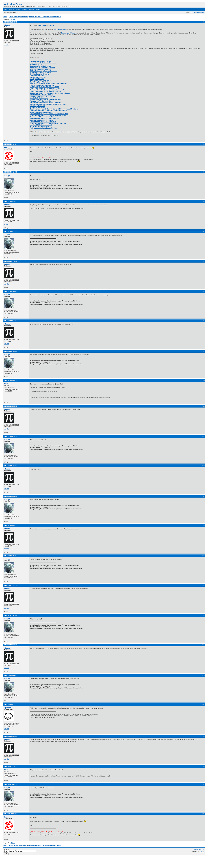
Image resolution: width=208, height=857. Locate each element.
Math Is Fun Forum (13, 4)
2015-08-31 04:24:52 (10, 172)
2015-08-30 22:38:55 (10, 22)
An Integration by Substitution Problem (43, 128)
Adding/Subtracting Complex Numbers (43, 71)
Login (38, 9)
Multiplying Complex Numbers (40, 72)
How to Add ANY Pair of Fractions (41, 94)
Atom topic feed (199, 849)
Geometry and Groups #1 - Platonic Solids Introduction (49, 114)
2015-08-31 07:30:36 (10, 466)
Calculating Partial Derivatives (40, 66)
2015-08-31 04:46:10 (10, 261)
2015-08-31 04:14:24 (10, 144)
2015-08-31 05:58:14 (10, 380)
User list (11, 9)
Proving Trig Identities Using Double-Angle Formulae (48, 83)
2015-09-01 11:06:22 (10, 784)
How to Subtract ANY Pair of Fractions (43, 96)
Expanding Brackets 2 (37, 107)
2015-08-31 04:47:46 (10, 291)
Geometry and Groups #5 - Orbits (41, 120)
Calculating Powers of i (38, 77)
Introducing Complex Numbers (40, 69)
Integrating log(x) (36, 64)
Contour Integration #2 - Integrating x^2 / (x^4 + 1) (47, 90)
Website (6, 45)
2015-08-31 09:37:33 (10, 496)
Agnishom (7, 708)
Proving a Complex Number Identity (42, 85)
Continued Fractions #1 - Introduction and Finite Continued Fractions (54, 109)
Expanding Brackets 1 (37, 106)
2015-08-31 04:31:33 (10, 201)
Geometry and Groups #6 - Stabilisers (43, 121)
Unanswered (200, 12)
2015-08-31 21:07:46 (10, 675)
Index (5, 9)
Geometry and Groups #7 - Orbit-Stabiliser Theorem (48, 123)
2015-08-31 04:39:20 (10, 231)
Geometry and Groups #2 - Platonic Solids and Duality (48, 115)
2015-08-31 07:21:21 (10, 436)
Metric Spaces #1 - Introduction (40, 112)
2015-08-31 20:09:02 (10, 645)
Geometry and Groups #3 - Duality (41, 117)
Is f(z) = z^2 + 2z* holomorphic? (41, 125)
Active (193, 12)
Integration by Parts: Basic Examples (43, 63)
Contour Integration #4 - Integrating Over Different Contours (50, 93)
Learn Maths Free (59, 29)
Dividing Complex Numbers (39, 74)
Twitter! (51, 25)
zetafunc (7, 25)
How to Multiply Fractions (39, 98)
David (6, 384)
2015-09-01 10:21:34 (10, 766)
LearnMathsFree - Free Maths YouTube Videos (45, 16)
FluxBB (202, 851)
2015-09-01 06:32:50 (10, 736)
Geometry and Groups (68, 33)
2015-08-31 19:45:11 (10, 585)
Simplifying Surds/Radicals (39, 82)
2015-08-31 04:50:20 (10, 351)
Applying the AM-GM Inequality (40, 101)
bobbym (7, 175)
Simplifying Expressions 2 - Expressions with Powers (48, 104)
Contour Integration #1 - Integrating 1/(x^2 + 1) (46, 88)
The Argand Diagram (37, 79)
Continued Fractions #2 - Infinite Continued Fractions (48, 110)
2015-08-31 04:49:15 (10, 321)
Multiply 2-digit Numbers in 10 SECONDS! (44, 87)
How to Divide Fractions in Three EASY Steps (45, 99)
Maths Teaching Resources (18, 16)
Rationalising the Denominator (40, 80)
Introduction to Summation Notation (42, 67)
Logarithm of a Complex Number (41, 61)
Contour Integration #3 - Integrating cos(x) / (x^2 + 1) (48, 91)
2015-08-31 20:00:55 (10, 615)
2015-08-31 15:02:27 (10, 556)
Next (13, 19)
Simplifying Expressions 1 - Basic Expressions (46, 102)
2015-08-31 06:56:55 (10, 406)
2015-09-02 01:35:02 (10, 814)
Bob (5, 147)
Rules (18, 9)
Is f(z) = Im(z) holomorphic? (39, 126)
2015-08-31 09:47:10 (10, 525)
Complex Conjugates (37, 75)
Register (31, 9)
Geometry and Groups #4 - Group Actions (44, 118)
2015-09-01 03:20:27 (10, 704)
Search (24, 9)
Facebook (42, 25)
